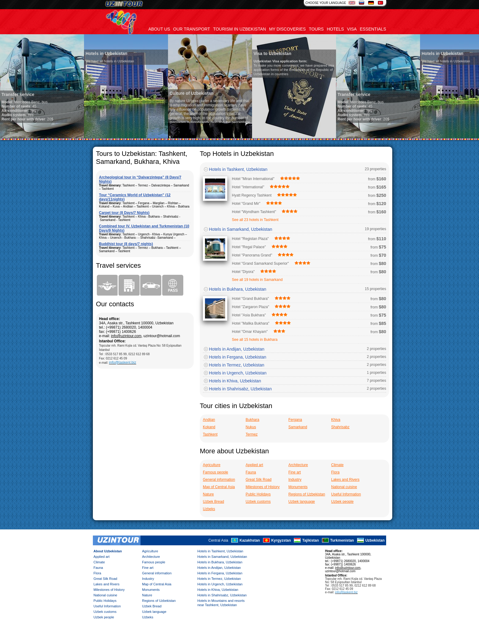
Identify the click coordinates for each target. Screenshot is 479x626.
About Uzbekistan (107, 551)
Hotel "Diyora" (243, 272)
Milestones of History (263, 487)
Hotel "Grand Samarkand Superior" (260, 263)
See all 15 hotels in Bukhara (254, 339)
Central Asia (218, 540)
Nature (208, 494)
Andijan (209, 420)
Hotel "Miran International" (253, 179)
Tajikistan (310, 540)
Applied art (254, 465)
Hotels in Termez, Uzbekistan (236, 365)
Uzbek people (342, 501)
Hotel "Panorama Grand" (252, 255)
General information (219, 479)
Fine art (294, 472)
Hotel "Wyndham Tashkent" (254, 212)
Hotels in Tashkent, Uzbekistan (238, 169)
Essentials (373, 29)
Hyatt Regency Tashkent (252, 195)
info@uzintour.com (126, 336)
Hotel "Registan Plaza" (250, 239)
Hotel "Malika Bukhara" (250, 323)
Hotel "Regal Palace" (249, 247)
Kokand (209, 427)
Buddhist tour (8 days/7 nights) (126, 244)
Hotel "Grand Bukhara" (250, 298)
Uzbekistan (375, 540)
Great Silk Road (259, 479)
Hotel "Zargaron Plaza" (250, 307)
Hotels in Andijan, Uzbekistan (236, 349)
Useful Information (346, 494)
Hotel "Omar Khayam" (250, 332)
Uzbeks (209, 509)
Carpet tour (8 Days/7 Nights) (124, 213)
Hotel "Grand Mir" (246, 203)
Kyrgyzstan (281, 540)
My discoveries (287, 29)
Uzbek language (301, 501)
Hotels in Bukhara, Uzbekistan (237, 289)
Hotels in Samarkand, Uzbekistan (240, 229)
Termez (252, 434)
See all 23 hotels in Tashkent (255, 220)
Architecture (298, 465)
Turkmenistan (342, 540)
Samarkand (297, 427)
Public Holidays (258, 494)
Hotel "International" (248, 187)
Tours (316, 29)
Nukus (251, 427)
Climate (337, 465)
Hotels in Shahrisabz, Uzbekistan (240, 388)
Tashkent (210, 434)
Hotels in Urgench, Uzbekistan (237, 372)
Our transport (191, 29)
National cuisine (344, 487)
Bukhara (252, 420)
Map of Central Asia (219, 487)
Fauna (251, 472)
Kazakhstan (250, 540)
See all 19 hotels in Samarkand (257, 280)
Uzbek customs (258, 501)
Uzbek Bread (213, 501)
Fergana (295, 420)
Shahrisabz (340, 427)
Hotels (335, 29)
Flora (335, 472)
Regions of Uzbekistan (306, 494)
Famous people (215, 472)
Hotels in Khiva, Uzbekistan (235, 380)
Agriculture (211, 465)
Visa (352, 29)
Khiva (335, 420)
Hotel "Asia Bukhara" (249, 315)
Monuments (298, 487)
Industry (295, 479)
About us (159, 29)
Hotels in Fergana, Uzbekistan (237, 357)
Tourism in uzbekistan (239, 29)
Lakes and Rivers (345, 479)
